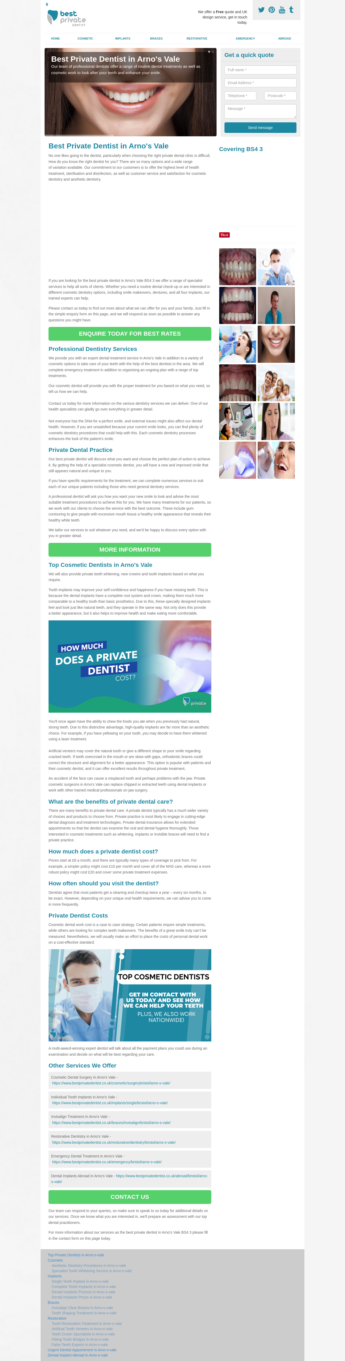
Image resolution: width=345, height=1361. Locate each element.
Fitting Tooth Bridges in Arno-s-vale (80, 1339)
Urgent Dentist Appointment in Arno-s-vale (82, 1350)
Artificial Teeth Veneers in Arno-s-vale (82, 1329)
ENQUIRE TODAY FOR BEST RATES (130, 333)
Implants (122, 38)
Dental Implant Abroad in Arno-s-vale (78, 1355)
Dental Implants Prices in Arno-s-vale (82, 1297)
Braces (156, 38)
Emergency (245, 38)
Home (55, 38)
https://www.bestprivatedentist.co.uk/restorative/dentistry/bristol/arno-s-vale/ (114, 1142)
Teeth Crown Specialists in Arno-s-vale (83, 1334)
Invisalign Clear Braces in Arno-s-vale (82, 1308)
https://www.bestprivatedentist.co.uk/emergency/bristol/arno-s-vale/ (107, 1162)
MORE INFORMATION (129, 549)
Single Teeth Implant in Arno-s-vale (80, 1281)
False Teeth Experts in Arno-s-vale (80, 1345)
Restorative (196, 38)
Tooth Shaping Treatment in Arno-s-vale (84, 1313)
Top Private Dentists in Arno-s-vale (76, 1255)
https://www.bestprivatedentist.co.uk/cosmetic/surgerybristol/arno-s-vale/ (111, 1083)
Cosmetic (85, 38)
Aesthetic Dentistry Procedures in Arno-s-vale (89, 1265)
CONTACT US (130, 1197)
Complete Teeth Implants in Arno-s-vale (84, 1287)
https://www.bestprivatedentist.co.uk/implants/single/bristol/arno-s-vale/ (110, 1103)
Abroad (284, 38)
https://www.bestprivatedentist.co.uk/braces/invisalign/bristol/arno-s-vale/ (111, 1123)
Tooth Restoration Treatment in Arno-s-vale (87, 1323)
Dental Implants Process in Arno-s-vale (83, 1292)
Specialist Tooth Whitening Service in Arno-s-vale (92, 1271)
